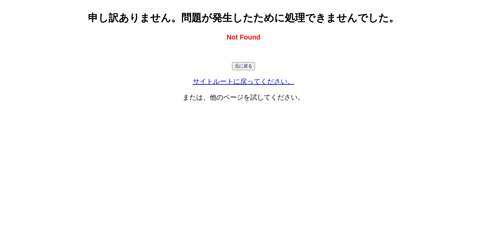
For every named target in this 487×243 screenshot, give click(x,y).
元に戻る (243, 66)
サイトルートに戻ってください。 (243, 81)
